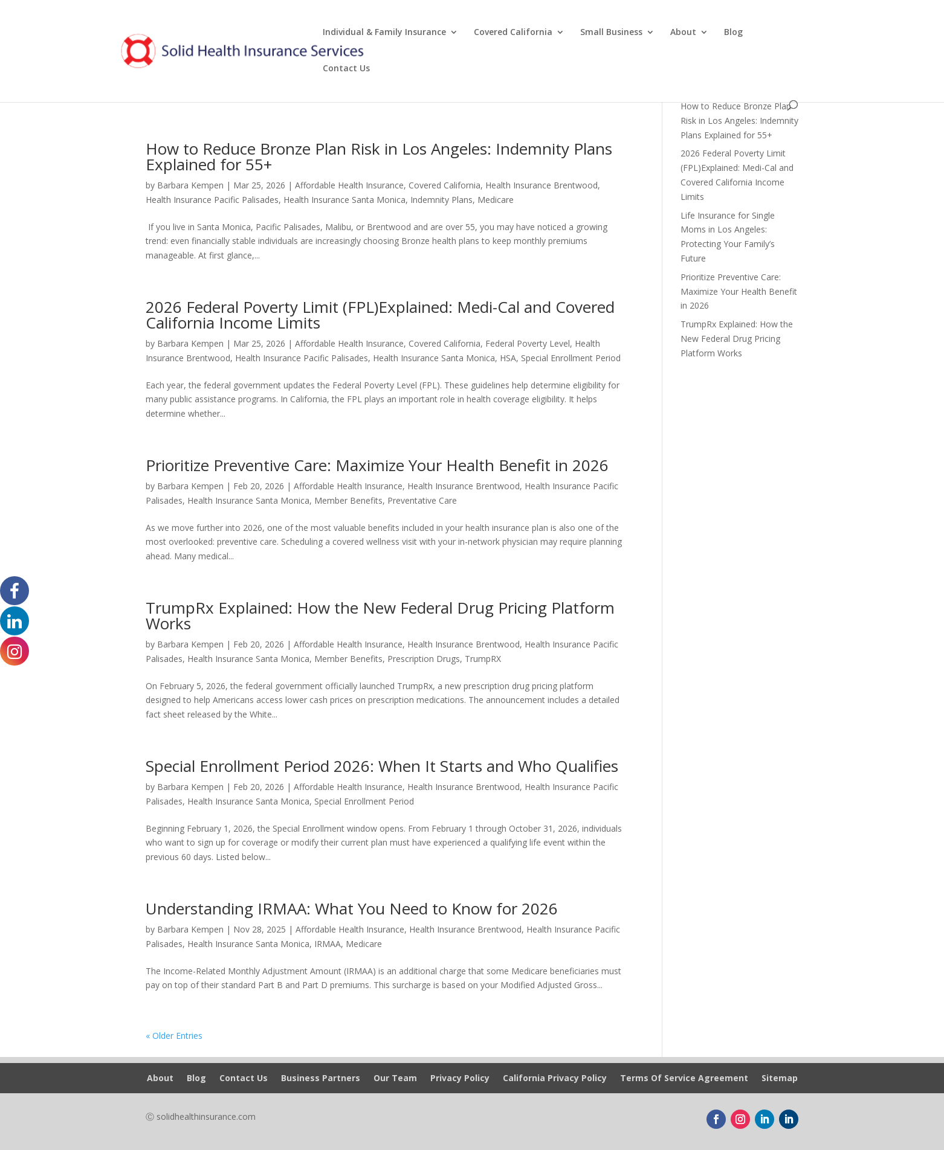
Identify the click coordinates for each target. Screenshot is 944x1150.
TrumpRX (483, 658)
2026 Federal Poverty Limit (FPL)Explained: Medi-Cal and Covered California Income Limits (380, 314)
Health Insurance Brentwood (541, 185)
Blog (733, 32)
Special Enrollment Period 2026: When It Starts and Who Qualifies (382, 766)
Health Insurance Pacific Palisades (212, 199)
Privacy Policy (460, 1079)
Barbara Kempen (190, 185)
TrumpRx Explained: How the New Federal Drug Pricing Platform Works (380, 615)
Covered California (513, 32)
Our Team (395, 1079)
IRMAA (327, 943)
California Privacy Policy (555, 1079)
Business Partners (320, 1079)
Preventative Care (422, 500)
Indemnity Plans (441, 199)
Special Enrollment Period (571, 358)
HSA (508, 358)
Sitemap (779, 1079)
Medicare (495, 199)
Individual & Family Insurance (384, 32)
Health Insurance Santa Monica (344, 199)
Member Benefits (348, 500)
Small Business (611, 32)
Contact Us (346, 69)
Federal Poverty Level (527, 343)
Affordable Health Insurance (349, 185)
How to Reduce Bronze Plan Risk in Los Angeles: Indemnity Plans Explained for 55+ (379, 156)
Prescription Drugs (423, 658)
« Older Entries (174, 1035)
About (683, 32)
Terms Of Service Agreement (684, 1079)
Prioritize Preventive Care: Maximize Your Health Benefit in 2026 (377, 465)
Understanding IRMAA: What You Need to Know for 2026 (352, 908)
